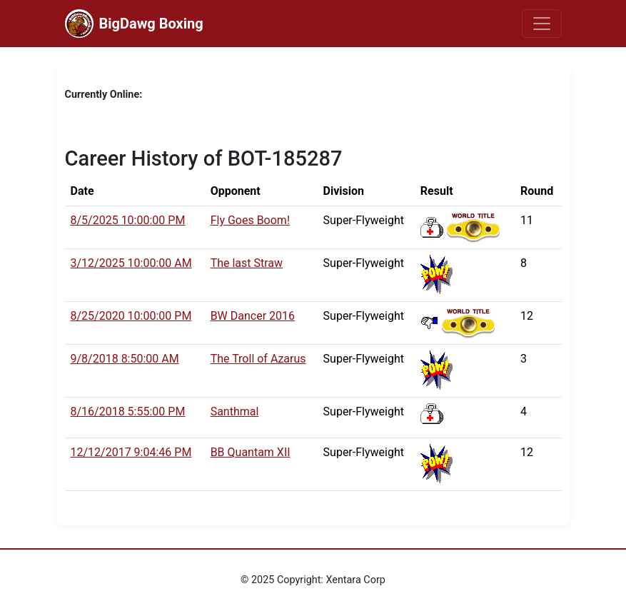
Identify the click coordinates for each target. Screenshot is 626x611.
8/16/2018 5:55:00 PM (128, 411)
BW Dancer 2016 (253, 316)
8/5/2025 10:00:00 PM (128, 220)
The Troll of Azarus (258, 358)
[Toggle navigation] (542, 23)
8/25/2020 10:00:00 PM (131, 316)
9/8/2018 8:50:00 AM (125, 358)
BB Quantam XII (251, 452)
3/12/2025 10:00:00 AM (131, 263)
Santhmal (235, 411)
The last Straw (247, 263)
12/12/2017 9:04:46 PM (131, 452)
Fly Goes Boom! (250, 220)
